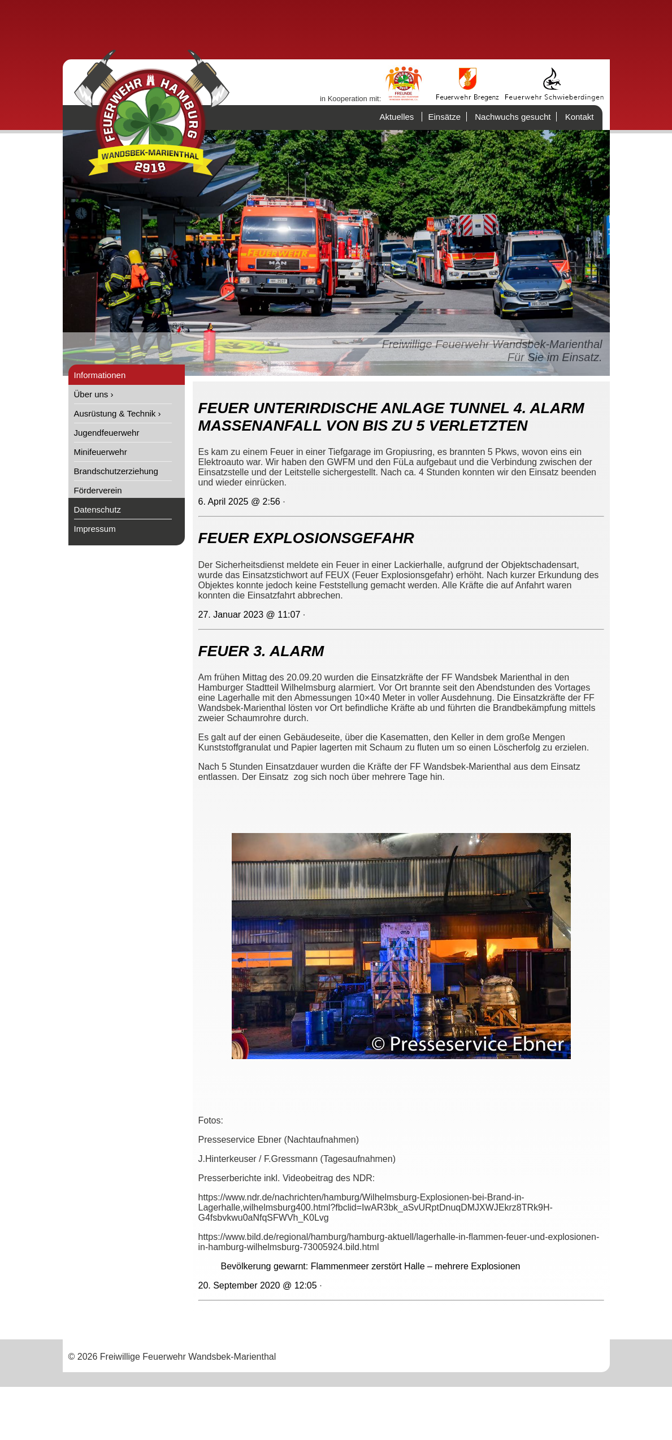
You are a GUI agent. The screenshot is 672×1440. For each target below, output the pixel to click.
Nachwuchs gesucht (512, 117)
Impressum (95, 529)
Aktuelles (396, 117)
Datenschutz (97, 509)
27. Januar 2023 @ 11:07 (249, 614)
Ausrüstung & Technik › (117, 413)
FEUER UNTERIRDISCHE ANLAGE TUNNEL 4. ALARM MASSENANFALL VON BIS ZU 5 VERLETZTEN (391, 417)
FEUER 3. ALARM (261, 651)
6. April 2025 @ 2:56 (239, 501)
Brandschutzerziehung (116, 471)
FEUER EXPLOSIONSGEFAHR (306, 538)
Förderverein (98, 490)
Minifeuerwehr (100, 452)
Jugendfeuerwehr (107, 432)
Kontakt (579, 117)
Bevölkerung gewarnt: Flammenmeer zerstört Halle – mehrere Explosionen (371, 1266)
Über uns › (94, 394)
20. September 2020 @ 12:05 (257, 1285)
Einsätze (444, 117)
